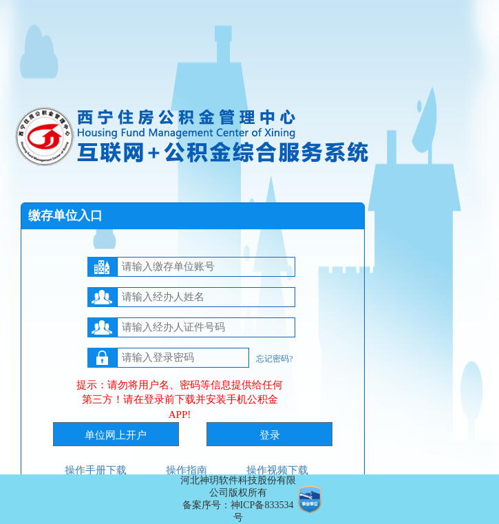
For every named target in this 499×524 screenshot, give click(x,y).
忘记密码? (274, 359)
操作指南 (186, 470)
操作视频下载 (277, 470)
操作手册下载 (96, 470)
